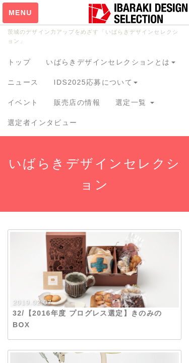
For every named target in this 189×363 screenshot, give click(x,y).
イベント (23, 102)
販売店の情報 (77, 102)
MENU (20, 13)
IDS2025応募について (96, 82)
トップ (19, 62)
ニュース (23, 82)
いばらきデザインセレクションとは (110, 62)
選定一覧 (134, 102)
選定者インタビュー (43, 122)
